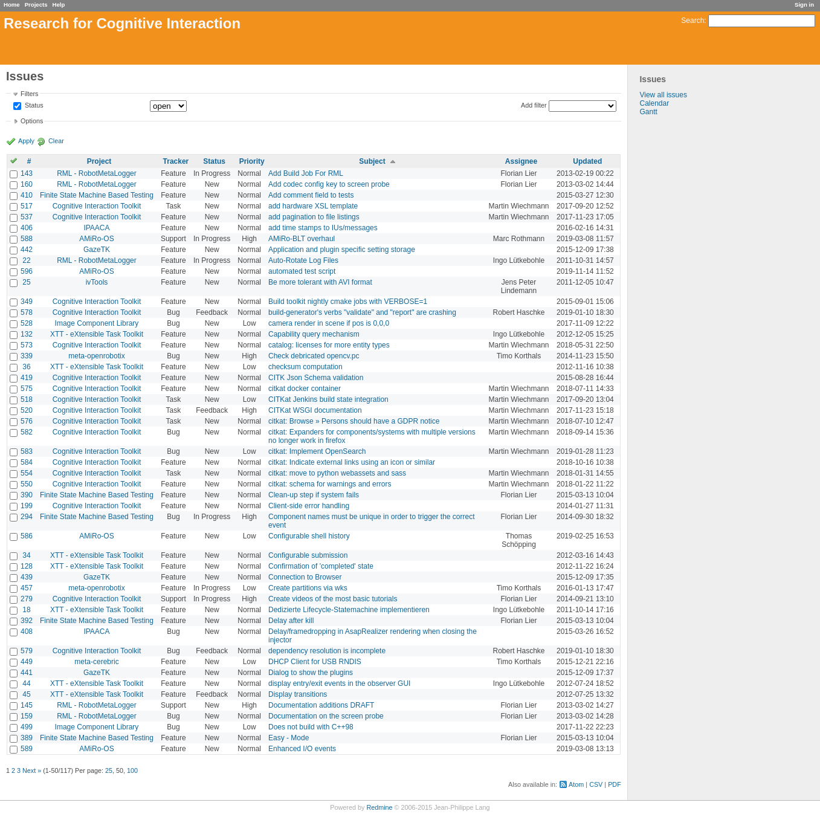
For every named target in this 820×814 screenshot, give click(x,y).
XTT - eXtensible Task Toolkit (96, 334)
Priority (252, 161)
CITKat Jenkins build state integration (328, 399)
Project (99, 161)
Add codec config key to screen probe (329, 184)
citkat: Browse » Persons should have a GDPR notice (353, 421)
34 (26, 555)
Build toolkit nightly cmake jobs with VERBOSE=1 (347, 301)
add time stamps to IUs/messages (323, 228)
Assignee (521, 161)
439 (27, 577)
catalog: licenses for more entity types (329, 345)
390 (27, 495)
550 (27, 484)
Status (33, 105)
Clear (56, 140)
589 (27, 749)
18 (26, 610)
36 (26, 367)
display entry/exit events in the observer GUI (339, 683)
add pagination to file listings (314, 217)
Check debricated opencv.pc (314, 356)
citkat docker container (304, 388)
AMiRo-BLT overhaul (301, 238)
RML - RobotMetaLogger (97, 173)
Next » (31, 770)
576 (27, 421)
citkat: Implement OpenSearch (317, 451)
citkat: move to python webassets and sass (337, 473)
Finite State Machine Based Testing (96, 195)
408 (27, 631)
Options (32, 120)
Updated (587, 161)
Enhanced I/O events (302, 749)
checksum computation (305, 367)
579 (27, 651)
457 (27, 588)
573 (27, 345)
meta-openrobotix (96, 356)
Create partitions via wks (307, 588)
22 (26, 260)
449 (27, 661)
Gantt (648, 112)
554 (27, 473)
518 (27, 399)
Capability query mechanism (314, 334)
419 (27, 377)
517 (27, 206)
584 (27, 462)
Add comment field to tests (311, 195)
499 (27, 727)
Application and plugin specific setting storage (341, 249)
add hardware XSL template (313, 206)
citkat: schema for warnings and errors (329, 484)
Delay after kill (291, 620)
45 (26, 694)
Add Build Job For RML (305, 173)
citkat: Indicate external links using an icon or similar (351, 462)
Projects (36, 4)
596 (27, 271)
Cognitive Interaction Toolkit (97, 206)
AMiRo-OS (96, 238)
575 (27, 388)
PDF (614, 784)
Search (692, 20)
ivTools (97, 282)
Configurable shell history (309, 536)
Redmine (379, 807)
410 (27, 195)
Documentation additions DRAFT (321, 705)
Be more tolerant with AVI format (320, 282)
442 (27, 249)
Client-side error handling (308, 506)
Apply (26, 140)
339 (27, 356)
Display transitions (297, 694)
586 (27, 536)
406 (27, 228)
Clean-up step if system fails (313, 495)
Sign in (804, 4)
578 (27, 312)
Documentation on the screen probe (326, 716)
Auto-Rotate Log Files (303, 260)
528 (27, 323)
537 (27, 217)
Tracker (176, 161)
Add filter (534, 105)
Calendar (654, 103)
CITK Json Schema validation (315, 377)
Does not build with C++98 (311, 727)
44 (26, 683)
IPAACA (96, 228)
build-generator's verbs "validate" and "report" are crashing (362, 312)
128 (27, 566)
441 (27, 672)
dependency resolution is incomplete (327, 651)
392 (27, 620)
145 (27, 705)
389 (27, 738)
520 (27, 410)
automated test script (301, 271)
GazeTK (96, 249)
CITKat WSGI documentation (315, 410)
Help (59, 4)
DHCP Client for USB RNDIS (314, 661)
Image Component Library (97, 323)
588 (27, 238)
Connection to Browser (304, 577)
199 (27, 506)
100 (132, 770)
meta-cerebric (96, 661)
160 (27, 184)
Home (12, 4)
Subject (372, 161)
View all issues (662, 95)
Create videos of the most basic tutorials (332, 599)
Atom (576, 784)
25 (26, 282)
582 (27, 432)
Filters (29, 93)
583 (27, 451)
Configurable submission (307, 555)
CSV (595, 784)
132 (27, 334)
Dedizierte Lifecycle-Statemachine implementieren (349, 610)
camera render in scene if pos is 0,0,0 (328, 323)
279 (27, 599)
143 (27, 173)
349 (27, 301)
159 (27, 716)
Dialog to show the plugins (310, 672)
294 (27, 516)
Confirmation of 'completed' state (320, 566)
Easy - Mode (288, 738)
